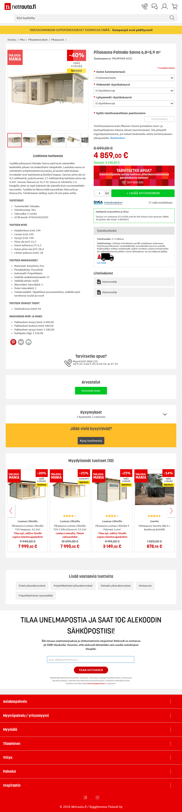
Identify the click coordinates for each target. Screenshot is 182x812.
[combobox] (95, 18)
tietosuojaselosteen (96, 683)
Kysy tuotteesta (91, 440)
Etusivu (12, 39)
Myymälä (10, 729)
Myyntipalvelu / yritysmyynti (26, 715)
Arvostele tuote (91, 390)
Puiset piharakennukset (32, 585)
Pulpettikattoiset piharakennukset (73, 585)
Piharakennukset (38, 39)
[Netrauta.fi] (20, 6)
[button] (15, 90)
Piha (22, 39)
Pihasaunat (58, 39)
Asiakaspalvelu (15, 701)
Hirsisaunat (145, 585)
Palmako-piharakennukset (116, 585)
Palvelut (9, 771)
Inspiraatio (12, 785)
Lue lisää (101, 262)
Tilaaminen (11, 743)
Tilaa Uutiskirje (91, 670)
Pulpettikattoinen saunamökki (36, 595)
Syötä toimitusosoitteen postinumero (120, 113)
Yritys (7, 757)
